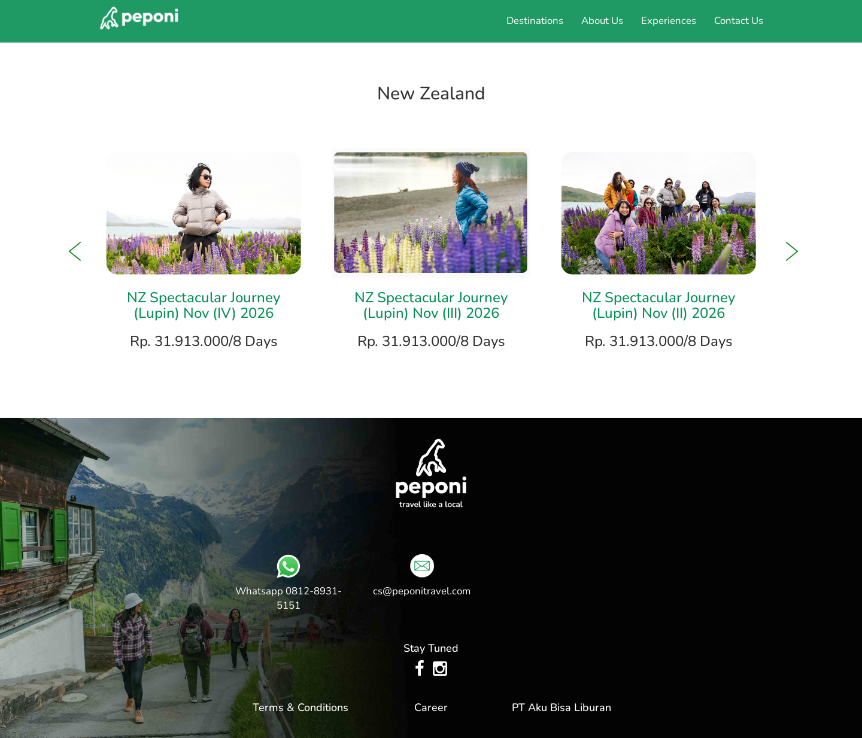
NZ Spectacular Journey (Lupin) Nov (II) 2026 (658, 305)
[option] (203, 251)
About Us (602, 21)
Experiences (668, 21)
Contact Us (738, 21)
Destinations (534, 21)
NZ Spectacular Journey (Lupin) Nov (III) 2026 (431, 305)
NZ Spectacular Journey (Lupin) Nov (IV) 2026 (203, 305)
